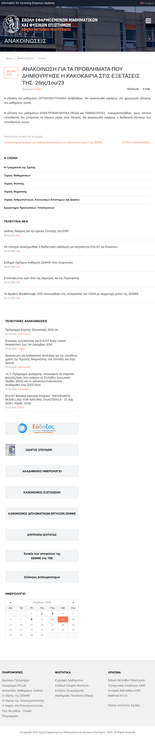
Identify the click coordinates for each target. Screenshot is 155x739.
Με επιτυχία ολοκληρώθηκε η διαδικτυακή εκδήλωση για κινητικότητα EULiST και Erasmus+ (61, 246)
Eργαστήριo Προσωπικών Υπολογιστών (29, 207)
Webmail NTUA (117, 695)
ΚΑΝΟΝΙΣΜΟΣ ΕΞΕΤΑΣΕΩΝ (42, 492)
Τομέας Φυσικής (14, 183)
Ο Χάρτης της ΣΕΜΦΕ (16, 695)
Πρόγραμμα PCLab (14, 685)
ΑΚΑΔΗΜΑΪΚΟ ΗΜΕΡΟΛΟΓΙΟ (42, 471)
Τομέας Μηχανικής (15, 191)
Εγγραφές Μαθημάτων (69, 680)
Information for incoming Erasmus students (28, 3)
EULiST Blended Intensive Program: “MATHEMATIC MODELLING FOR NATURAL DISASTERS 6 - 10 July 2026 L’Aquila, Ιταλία (39, 399)
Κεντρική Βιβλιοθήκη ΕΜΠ (124, 690)
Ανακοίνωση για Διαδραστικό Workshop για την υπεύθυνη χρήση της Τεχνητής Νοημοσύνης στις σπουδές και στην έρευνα (41, 359)
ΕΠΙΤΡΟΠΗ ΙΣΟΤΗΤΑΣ (42, 534)
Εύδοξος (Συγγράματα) (69, 690)
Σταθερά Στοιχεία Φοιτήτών (72, 685)
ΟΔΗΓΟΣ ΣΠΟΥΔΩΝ (39, 449)
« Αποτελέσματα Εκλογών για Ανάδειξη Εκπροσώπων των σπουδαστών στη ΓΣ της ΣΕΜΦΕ (53, 142)
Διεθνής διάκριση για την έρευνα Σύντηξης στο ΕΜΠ (36, 231)
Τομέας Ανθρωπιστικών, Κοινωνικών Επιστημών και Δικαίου (42, 199)
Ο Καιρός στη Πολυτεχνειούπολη (22, 705)
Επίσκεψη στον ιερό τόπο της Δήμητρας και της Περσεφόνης (41, 278)
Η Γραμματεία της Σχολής (20, 167)
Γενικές (41, 58)
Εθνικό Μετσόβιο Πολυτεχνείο (126, 680)
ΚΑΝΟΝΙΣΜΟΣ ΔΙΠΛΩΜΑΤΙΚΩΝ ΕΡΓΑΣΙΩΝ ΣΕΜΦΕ (42, 513)
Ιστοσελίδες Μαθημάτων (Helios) (22, 690)
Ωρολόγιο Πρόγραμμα (15, 680)
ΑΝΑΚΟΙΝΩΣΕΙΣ (25, 58)
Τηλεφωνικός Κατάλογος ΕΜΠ (127, 685)
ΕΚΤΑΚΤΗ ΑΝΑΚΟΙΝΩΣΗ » (136, 142)
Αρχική (9, 58)
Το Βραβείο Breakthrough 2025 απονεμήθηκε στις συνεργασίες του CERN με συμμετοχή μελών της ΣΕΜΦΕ (71, 293)
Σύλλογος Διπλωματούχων (42, 577)
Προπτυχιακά (23, 334)
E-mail (146, 89)
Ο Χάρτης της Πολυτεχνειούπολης (23, 700)
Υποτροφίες (23, 389)
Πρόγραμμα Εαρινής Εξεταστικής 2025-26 (31, 329)
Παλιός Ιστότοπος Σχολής (124, 705)
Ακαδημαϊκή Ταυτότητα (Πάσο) (74, 695)
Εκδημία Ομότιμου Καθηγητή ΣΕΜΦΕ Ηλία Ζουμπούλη (38, 262)
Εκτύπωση (133, 89)
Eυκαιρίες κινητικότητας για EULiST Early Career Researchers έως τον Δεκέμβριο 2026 (35, 342)
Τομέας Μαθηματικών (17, 175)
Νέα (18, 235)
